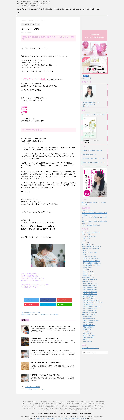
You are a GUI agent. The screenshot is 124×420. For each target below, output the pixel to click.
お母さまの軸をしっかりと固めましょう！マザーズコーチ (59, 403)
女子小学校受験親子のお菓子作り (92, 306)
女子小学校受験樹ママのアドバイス (31, 312)
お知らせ (85, 240)
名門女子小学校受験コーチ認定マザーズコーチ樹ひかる (91, 103)
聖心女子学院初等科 (88, 323)
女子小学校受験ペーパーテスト (91, 283)
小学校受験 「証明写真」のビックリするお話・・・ (47, 375)
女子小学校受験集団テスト (90, 287)
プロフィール (29, 405)
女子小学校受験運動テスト (90, 292)
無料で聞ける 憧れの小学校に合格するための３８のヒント (83, 408)
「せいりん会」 (86, 238)
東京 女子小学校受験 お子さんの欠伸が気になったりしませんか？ (52, 326)
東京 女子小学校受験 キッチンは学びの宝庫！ (46, 362)
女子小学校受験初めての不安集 (91, 300)
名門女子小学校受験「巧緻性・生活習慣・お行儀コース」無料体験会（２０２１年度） (55, 405)
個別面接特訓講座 (87, 267)
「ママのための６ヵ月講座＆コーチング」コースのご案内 (79, 401)
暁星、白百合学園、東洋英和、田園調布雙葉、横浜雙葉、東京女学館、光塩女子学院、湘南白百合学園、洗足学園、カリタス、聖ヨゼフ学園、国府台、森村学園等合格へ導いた (62, 416)
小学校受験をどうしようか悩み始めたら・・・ (45, 338)
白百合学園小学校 (87, 316)
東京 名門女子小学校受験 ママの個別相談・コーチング (54, 408)
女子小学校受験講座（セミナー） (91, 248)
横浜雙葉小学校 (87, 329)
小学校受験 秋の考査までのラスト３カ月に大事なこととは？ (51, 350)
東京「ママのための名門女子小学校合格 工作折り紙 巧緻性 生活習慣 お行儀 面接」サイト (62, 413)
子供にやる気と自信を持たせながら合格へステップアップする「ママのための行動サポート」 (57, 406)
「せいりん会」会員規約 (58, 401)
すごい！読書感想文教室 (89, 236)
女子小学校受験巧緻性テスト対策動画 (93, 302)
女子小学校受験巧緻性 (89, 304)
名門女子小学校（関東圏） (89, 314)
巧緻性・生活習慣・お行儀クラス (93, 150)
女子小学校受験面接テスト (90, 294)
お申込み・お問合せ (80, 403)
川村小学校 (86, 331)
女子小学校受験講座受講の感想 (91, 259)
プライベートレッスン (89, 273)
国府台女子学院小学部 (89, 335)
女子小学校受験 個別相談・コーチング (94, 158)
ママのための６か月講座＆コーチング (94, 162)
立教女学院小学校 (87, 341)
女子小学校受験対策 (87, 296)
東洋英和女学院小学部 (89, 318)
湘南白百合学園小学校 (89, 325)
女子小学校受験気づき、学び (89, 312)
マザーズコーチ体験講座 (32, 387)
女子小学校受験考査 (87, 281)
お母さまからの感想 (39, 403)
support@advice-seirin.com (90, 348)
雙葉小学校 (86, 339)
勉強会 (84, 250)
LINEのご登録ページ (45, 401)
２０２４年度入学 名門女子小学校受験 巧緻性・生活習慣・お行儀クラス (71, 410)
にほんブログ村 (86, 78)
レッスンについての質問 (89, 256)
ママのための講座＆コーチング (91, 265)
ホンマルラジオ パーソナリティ (91, 232)
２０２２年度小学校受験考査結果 (91, 225)
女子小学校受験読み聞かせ (90, 308)
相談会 (84, 254)
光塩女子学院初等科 (88, 337)
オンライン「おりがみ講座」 (90, 252)
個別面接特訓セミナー (89, 154)
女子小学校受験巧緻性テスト (90, 285)
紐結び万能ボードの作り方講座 (91, 261)
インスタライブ (86, 242)
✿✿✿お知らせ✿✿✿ (87, 211)
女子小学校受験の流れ (88, 277)
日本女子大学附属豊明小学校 (90, 320)
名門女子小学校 (44, 314)
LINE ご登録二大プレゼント (30, 401)
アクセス (89, 403)
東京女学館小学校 (87, 333)
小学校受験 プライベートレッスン (89, 406)
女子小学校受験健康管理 (89, 310)
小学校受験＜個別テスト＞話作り (35, 389)
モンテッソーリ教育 (53, 314)
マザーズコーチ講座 (88, 271)
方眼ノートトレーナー (88, 234)
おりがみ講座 (86, 269)
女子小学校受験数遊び (89, 298)
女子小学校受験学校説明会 (90, 279)
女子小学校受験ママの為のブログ (30, 314)
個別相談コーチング (88, 275)
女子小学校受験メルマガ (88, 244)
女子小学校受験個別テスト (90, 290)
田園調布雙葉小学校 (88, 327)
